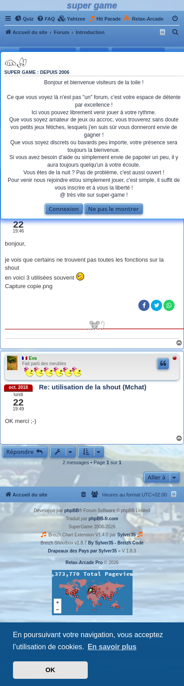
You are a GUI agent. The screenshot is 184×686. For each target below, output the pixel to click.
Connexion (64, 209)
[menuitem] (24, 18)
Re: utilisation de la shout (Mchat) (92, 387)
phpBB (71, 510)
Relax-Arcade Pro (84, 562)
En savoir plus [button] (112, 647)
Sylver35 (126, 534)
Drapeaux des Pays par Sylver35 (82, 550)
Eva (33, 358)
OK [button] (51, 669)
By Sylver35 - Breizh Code (116, 542)
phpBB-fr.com (103, 518)
